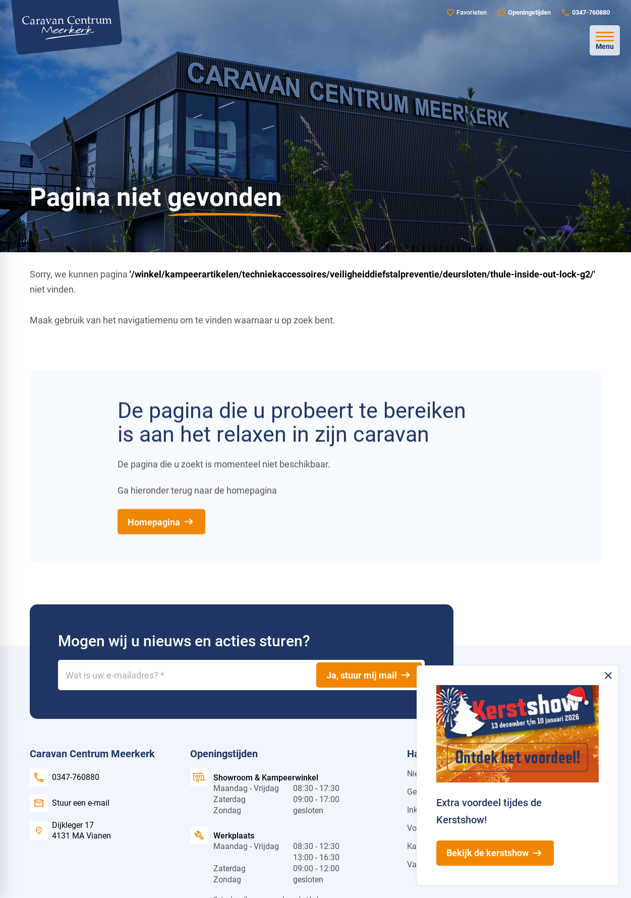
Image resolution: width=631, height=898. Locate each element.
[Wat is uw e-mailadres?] (241, 675)
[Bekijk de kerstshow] (495, 853)
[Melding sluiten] (608, 675)
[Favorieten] (467, 12)
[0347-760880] (585, 12)
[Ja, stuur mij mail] (369, 675)
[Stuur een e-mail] (69, 803)
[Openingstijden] (524, 12)
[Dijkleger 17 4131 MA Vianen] (70, 830)
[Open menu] (605, 40)
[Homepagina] (161, 521)
